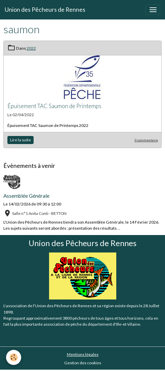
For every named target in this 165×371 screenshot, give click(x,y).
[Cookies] (13, 357)
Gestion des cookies (82, 362)
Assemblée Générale (26, 196)
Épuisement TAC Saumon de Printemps (54, 105)
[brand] (45, 9)
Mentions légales (82, 354)
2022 (31, 48)
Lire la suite (20, 139)
